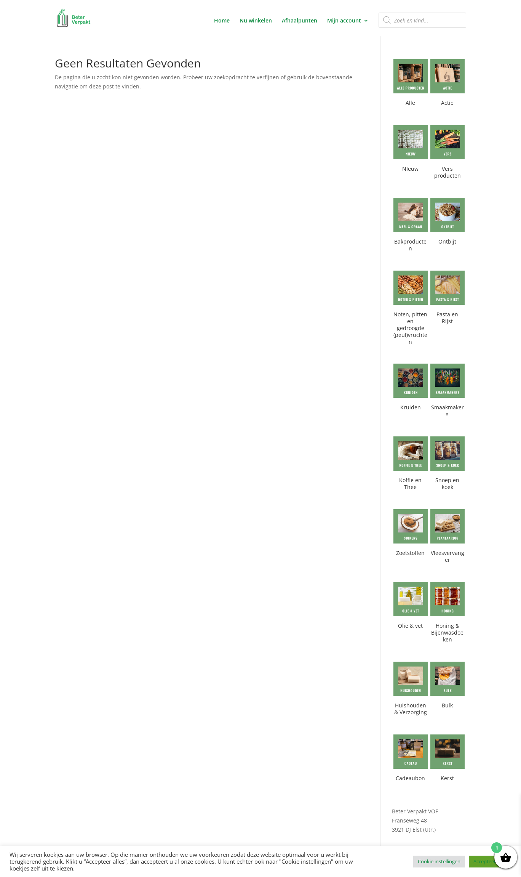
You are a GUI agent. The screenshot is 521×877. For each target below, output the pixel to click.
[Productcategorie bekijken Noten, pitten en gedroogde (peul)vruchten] (410, 309)
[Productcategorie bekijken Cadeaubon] (410, 759)
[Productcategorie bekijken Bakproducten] (410, 226)
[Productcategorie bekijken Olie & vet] (410, 607)
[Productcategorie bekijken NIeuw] (410, 150)
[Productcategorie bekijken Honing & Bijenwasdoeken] (447, 614)
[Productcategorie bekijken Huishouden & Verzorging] (410, 690)
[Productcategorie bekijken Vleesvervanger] (447, 537)
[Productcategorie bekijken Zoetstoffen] (410, 534)
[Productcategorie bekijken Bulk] (447, 687)
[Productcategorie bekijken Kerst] (447, 759)
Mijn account (344, 21)
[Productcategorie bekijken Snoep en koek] (447, 464)
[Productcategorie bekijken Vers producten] (447, 153)
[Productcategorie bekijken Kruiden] (410, 389)
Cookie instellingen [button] (439, 861)
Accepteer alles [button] (490, 861)
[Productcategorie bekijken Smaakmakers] (447, 392)
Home (222, 21)
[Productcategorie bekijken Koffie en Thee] (410, 464)
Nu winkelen (256, 21)
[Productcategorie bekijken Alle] (410, 84)
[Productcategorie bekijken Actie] (447, 84)
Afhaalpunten (299, 21)
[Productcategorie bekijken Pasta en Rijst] (447, 299)
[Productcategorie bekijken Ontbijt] (447, 223)
